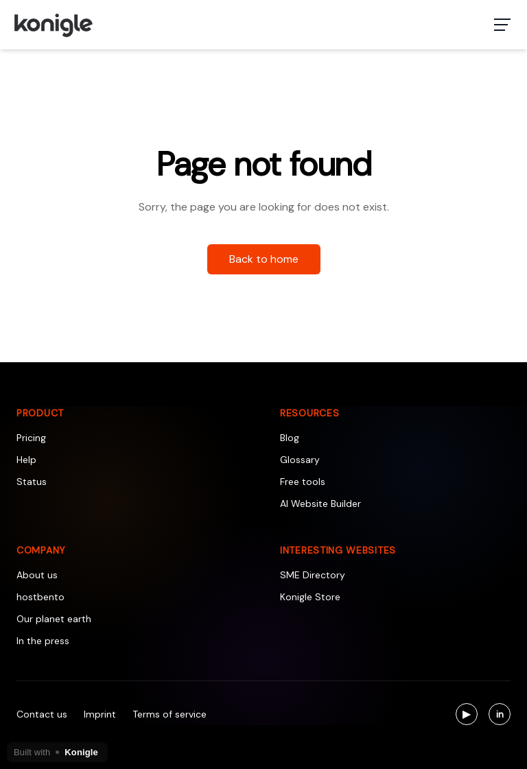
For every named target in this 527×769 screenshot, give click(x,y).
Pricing (31, 437)
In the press (42, 641)
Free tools (302, 481)
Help (26, 459)
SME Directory (312, 575)
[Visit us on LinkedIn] (500, 714)
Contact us (41, 714)
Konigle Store (310, 597)
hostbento (40, 597)
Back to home (263, 259)
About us (37, 575)
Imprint (100, 714)
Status (31, 481)
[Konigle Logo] (52, 24)
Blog (289, 437)
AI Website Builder (320, 503)
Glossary (300, 459)
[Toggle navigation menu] (502, 24)
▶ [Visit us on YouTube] (470, 716)
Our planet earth (53, 619)
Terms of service (169, 714)
